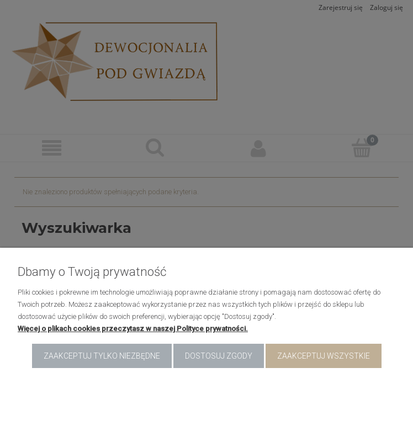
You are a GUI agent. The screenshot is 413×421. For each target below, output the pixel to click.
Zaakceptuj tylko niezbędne (102, 355)
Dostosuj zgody (218, 355)
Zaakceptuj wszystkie (323, 355)
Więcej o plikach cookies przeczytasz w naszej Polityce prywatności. (133, 328)
